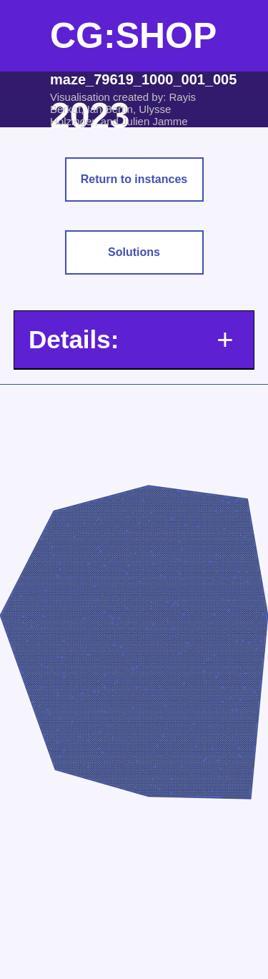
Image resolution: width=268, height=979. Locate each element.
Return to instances (134, 179)
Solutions (134, 252)
